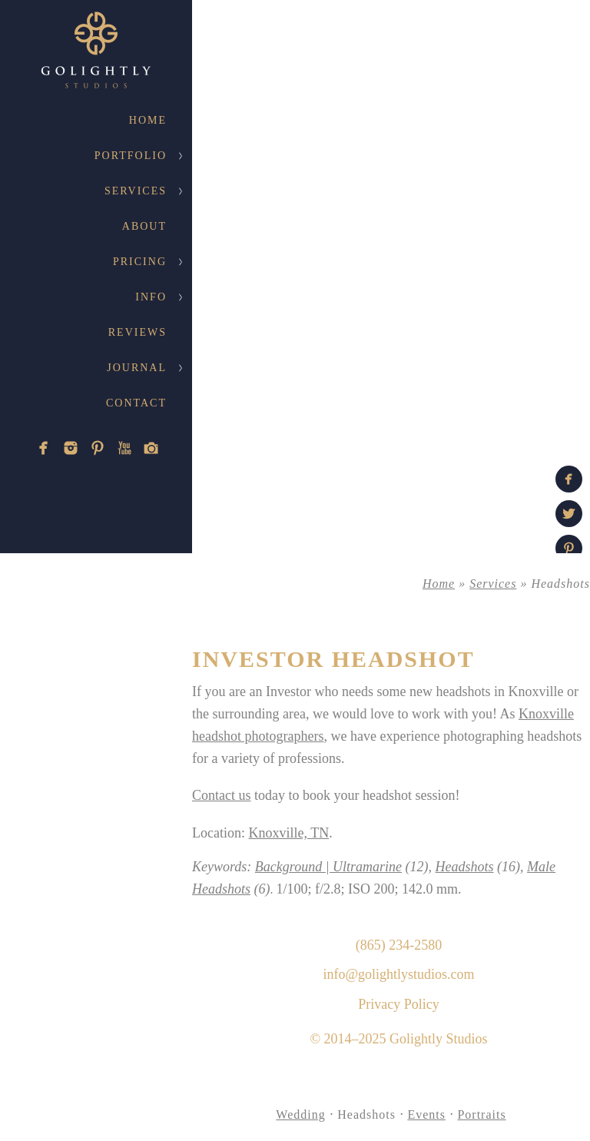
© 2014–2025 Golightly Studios (398, 1038)
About (144, 226)
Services (135, 191)
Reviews (137, 332)
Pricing (140, 261)
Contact (136, 403)
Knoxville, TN (288, 833)
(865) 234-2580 (399, 945)
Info (151, 297)
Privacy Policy (398, 1004)
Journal (137, 367)
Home (148, 120)
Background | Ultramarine (328, 866)
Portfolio (130, 155)
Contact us (221, 795)
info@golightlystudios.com (398, 974)
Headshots (465, 866)
